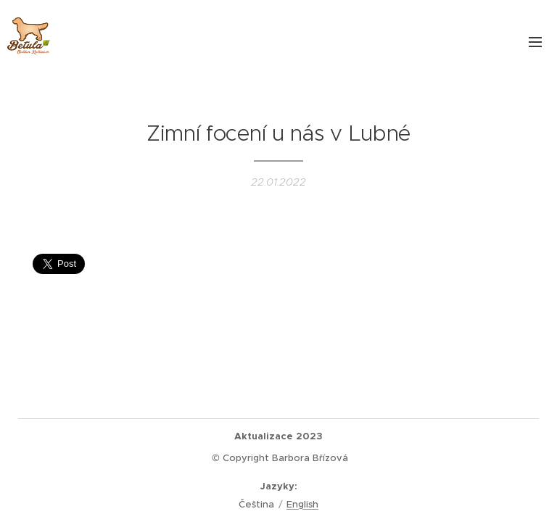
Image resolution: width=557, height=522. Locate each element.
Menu (535, 42)
